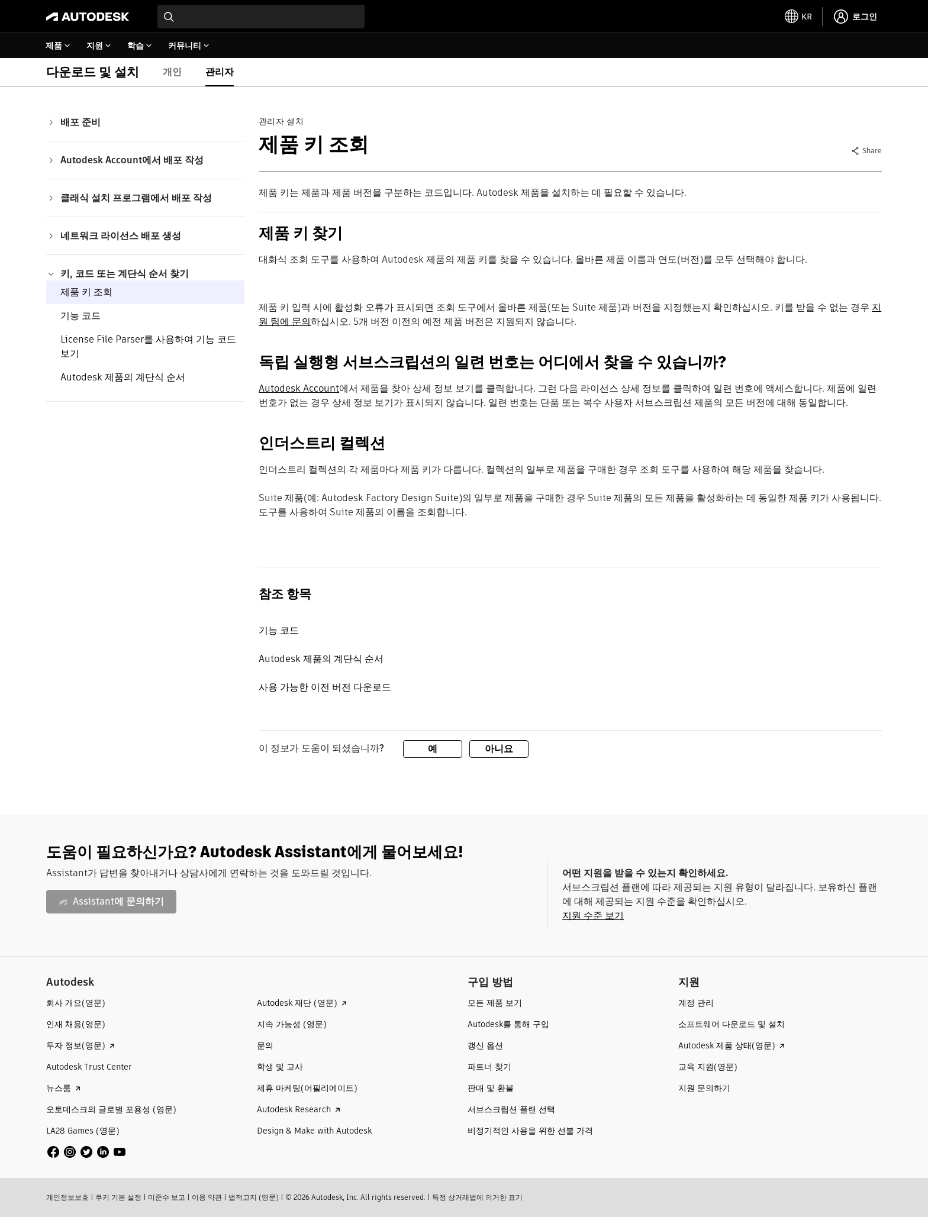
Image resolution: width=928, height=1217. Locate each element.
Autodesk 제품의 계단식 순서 (122, 377)
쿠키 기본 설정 (118, 1197)
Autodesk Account (299, 388)
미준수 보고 (166, 1197)
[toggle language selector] (798, 16)
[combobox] (261, 16)
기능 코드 (80, 315)
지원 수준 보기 (593, 915)
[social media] (86, 1152)
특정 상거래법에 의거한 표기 (477, 1197)
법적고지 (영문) (253, 1197)
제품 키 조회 (86, 292)
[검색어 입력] (261, 16)
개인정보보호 (67, 1197)
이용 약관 (207, 1197)
